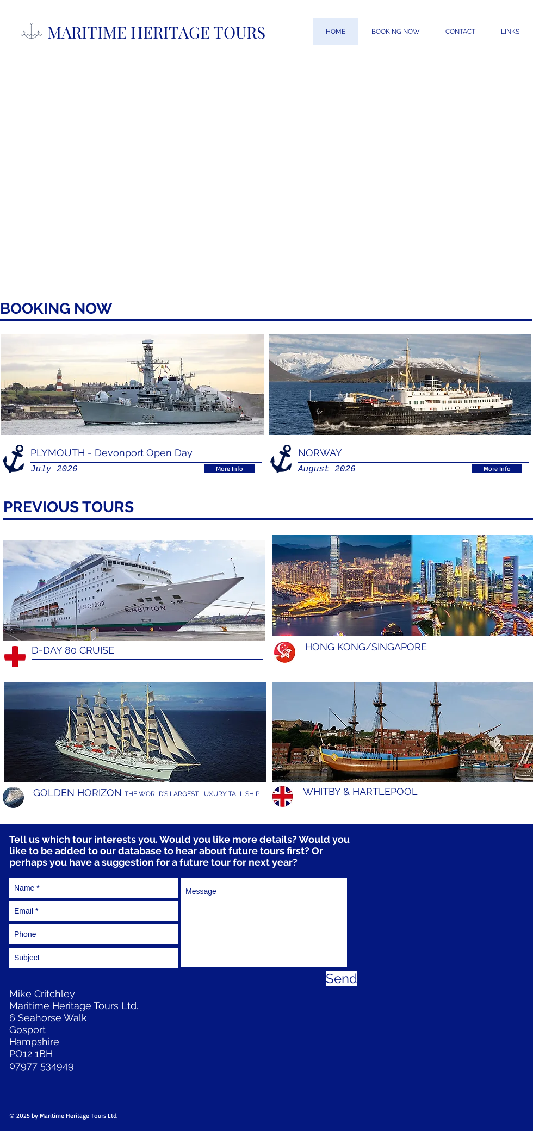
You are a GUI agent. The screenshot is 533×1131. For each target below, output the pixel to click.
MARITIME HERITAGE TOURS (156, 32)
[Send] (341, 978)
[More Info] (229, 468)
